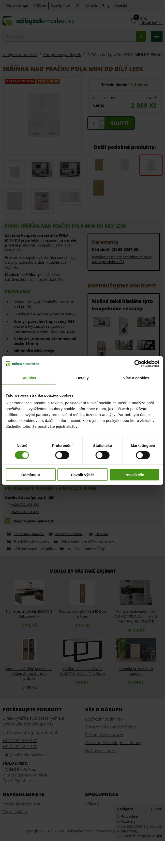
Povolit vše (134, 475)
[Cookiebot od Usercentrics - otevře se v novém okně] (137, 363)
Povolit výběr (82, 475)
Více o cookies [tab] (136, 377)
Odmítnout (30, 475)
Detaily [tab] (82, 377)
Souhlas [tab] (29, 377)
